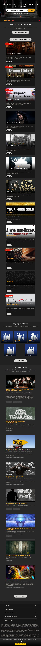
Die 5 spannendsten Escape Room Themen (18, 555)
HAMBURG (8, 283)
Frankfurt (7, 354)
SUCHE (31, 10)
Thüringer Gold (11, 212)
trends (22, 457)
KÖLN (8, 191)
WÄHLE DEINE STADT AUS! (20, 32)
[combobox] (36, 20)
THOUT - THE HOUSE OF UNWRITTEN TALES (19, 168)
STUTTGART (9, 260)
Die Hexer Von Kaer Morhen (14, 167)
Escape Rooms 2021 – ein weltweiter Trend (18, 449)
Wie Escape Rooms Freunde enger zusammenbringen (16, 422)
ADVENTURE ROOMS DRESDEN (16, 237)
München (17, 340)
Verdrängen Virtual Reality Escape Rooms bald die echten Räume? (20, 529)
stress (22, 484)
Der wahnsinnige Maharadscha (16, 144)
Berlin (3, 340)
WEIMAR (8, 214)
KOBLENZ (8, 145)
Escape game (16, 457)
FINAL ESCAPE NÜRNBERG (16, 53)
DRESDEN (8, 237)
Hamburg (31, 340)
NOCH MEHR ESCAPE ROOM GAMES (20, 39)
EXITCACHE (18, 306)
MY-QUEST (14, 260)
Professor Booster (12, 235)
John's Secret (10, 190)
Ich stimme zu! (20, 644)
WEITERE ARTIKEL (20, 596)
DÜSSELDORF (9, 99)
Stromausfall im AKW (13, 304)
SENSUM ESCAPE (16, 99)
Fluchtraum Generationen (13, 580)
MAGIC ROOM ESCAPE (15, 145)
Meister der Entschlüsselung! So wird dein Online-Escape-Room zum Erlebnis (20, 390)
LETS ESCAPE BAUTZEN (15, 122)
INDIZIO (11, 191)
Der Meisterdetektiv (12, 121)
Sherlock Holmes (11, 52)
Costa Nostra (10, 258)
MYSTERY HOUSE (15, 283)
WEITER (9, 84)
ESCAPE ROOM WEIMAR (15, 214)
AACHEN (8, 168)
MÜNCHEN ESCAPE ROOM (16, 76)
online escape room (17, 402)
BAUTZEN (8, 122)
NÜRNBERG (9, 53)
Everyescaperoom (4, 602)
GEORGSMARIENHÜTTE (11, 306)
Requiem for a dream (13, 98)
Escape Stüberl (11, 75)
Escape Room (20, 634)
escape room (9, 402)
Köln (26, 354)
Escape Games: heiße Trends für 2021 (16, 503)
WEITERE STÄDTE (20, 360)
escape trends (16, 508)
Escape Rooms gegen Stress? (14, 476)
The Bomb (10, 281)
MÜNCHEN (8, 76)
